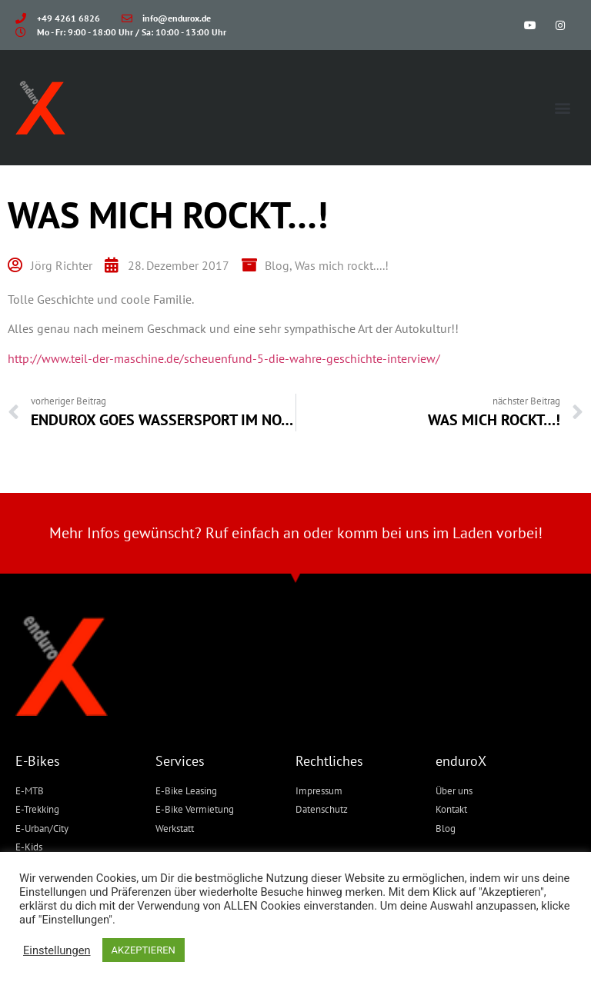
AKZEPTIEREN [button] (143, 950)
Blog (277, 265)
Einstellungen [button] (57, 950)
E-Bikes (37, 761)
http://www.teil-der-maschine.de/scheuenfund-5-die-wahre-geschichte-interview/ (224, 358)
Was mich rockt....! (342, 265)
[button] (563, 108)
